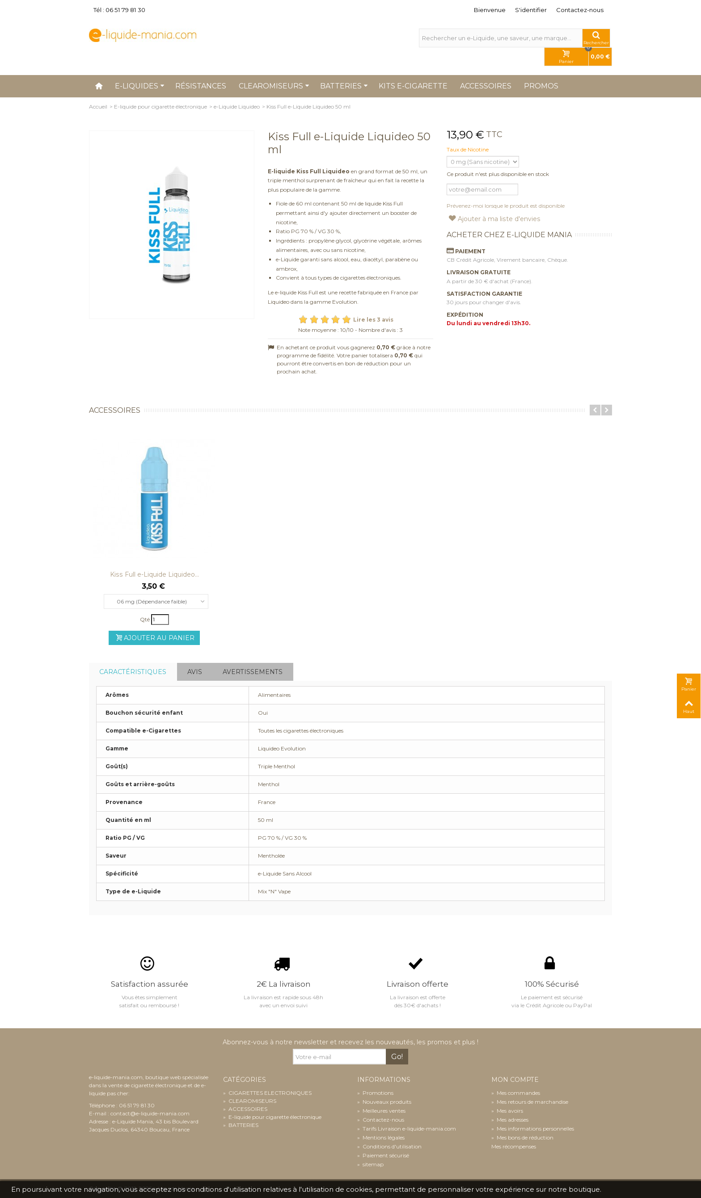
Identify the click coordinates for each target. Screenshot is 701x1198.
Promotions (375, 1092)
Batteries (344, 86)
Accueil (98, 106)
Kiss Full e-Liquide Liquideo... (154, 574)
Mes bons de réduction (522, 1137)
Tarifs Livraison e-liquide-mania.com (406, 1128)
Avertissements (253, 672)
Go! (397, 1056)
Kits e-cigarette (413, 86)
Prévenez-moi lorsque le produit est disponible (506, 205)
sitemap (370, 1164)
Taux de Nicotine (468, 149)
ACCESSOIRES (245, 1109)
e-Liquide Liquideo (237, 106)
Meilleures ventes (381, 1110)
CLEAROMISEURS (249, 1100)
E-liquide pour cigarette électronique (160, 106)
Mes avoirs (507, 1110)
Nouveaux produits (384, 1101)
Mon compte (515, 1080)
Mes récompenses (513, 1146)
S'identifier (531, 9)
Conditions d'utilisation (389, 1146)
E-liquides (140, 86)
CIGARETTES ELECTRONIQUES (267, 1092)
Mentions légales (381, 1137)
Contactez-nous (580, 9)
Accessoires (485, 86)
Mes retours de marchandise (529, 1101)
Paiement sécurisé (383, 1155)
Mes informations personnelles (532, 1128)
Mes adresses (509, 1119)
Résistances (200, 86)
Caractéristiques (132, 672)
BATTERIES (240, 1125)
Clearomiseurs (274, 86)
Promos (541, 86)
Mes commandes (515, 1092)
